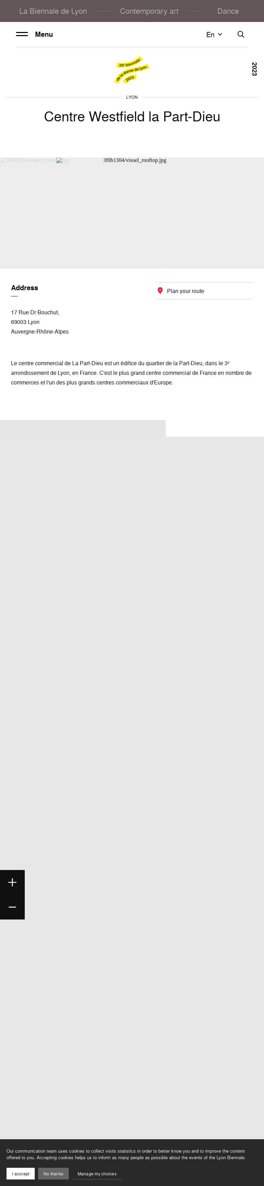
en (215, 34)
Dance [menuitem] (228, 11)
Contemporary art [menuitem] (149, 11)
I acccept (20, 1174)
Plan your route (185, 291)
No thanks (53, 1174)
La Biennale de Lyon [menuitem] (53, 11)
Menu (34, 34)
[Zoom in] (12, 882)
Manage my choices (97, 1174)
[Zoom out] (12, 907)
